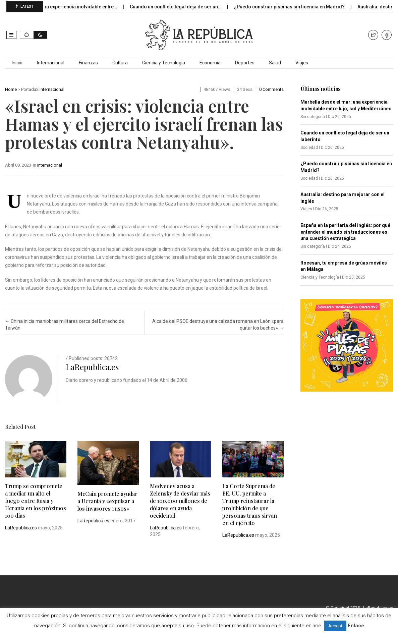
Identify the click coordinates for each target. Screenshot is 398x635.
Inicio (17, 62)
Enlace (356, 626)
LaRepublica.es (92, 366)
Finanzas (88, 62)
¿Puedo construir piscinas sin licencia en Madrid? (294, 6)
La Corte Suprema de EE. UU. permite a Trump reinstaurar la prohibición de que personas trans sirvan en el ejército (249, 504)
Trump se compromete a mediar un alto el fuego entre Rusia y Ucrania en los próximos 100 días (35, 500)
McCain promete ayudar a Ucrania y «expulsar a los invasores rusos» (107, 501)
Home (11, 89)
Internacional (50, 62)
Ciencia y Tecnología (163, 62)
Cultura (120, 62)
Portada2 (30, 89)
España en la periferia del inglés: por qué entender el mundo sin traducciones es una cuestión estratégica (345, 232)
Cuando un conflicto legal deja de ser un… (180, 6)
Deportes (244, 62)
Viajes (301, 62)
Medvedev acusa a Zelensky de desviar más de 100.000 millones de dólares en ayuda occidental (180, 500)
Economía (210, 62)
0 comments (271, 89)
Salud (275, 62)
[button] (11, 35)
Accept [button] (335, 625)
